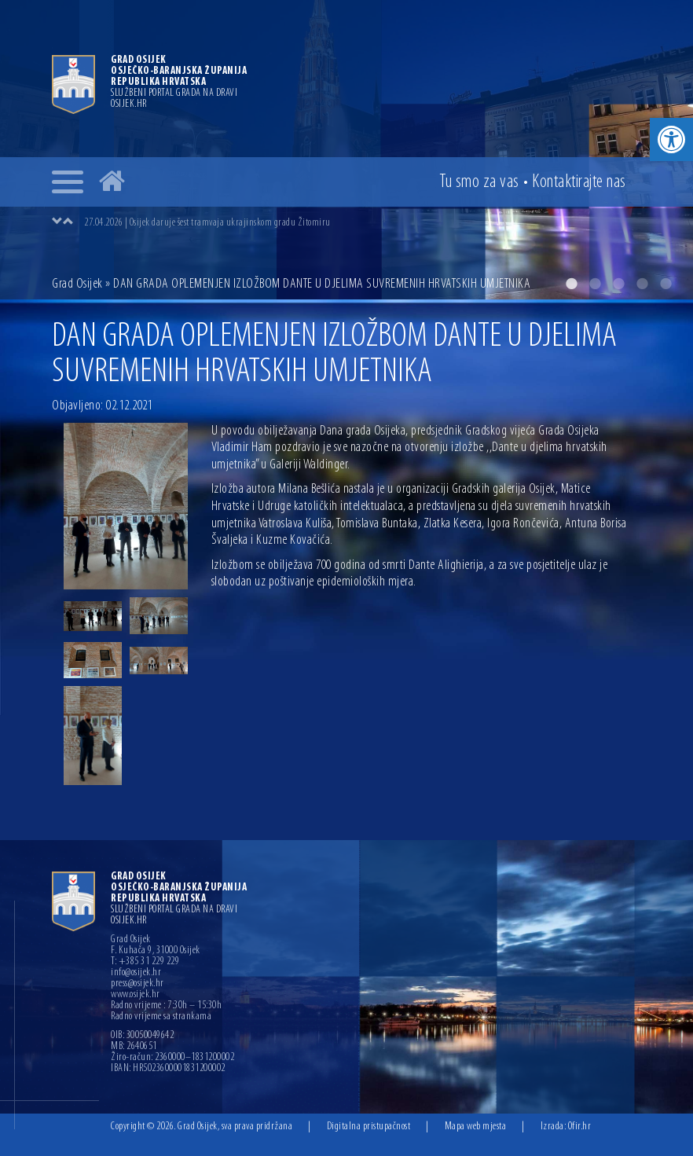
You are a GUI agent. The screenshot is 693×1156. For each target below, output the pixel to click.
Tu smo (479, 182)
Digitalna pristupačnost (369, 1126)
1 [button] (571, 284)
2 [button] (595, 284)
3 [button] (618, 284)
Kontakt (579, 182)
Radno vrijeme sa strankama (161, 1016)
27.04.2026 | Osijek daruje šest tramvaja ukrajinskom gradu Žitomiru (207, 223)
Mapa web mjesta (476, 1126)
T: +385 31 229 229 (145, 961)
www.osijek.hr (135, 994)
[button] (671, 139)
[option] (346, 149)
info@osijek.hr (136, 972)
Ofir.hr (580, 1126)
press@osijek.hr (137, 983)
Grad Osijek (77, 284)
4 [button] (642, 284)
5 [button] (665, 284)
